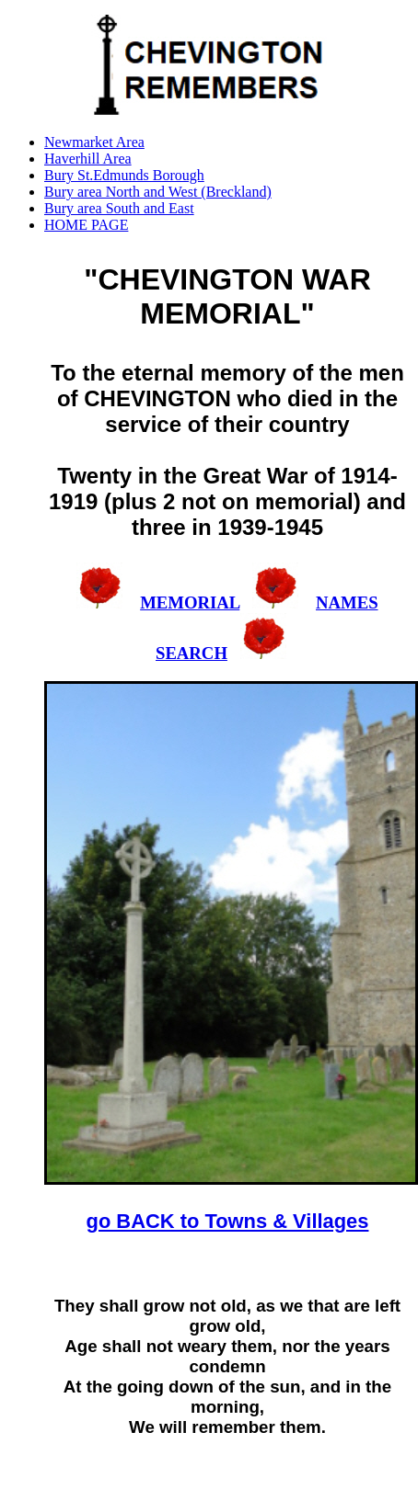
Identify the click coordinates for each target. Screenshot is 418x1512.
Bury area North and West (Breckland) (158, 191)
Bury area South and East (119, 208)
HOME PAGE (86, 225)
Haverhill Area (88, 158)
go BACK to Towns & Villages (228, 1221)
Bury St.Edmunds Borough (124, 175)
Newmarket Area (94, 142)
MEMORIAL (189, 602)
